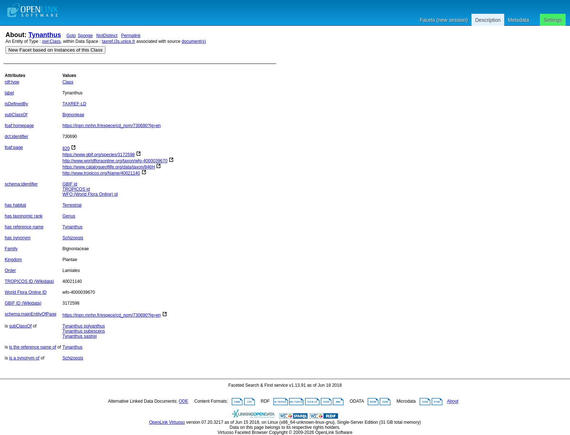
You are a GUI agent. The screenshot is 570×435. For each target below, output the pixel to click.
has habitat (15, 205)
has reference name (24, 226)
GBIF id (70, 184)
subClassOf (16, 114)
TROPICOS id (76, 189)
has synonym (18, 237)
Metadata (518, 20)
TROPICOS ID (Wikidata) (29, 281)
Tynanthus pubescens (84, 331)
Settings (552, 20)
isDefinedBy (16, 103)
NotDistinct (106, 35)
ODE (183, 401)
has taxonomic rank (24, 216)
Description (488, 20)
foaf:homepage (19, 125)
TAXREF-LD (75, 103)
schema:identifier (21, 184)
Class (68, 82)
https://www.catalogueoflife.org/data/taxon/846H (109, 167)
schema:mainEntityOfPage (30, 314)
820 (66, 148)
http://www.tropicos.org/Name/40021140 (101, 173)
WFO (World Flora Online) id (90, 194)
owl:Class (51, 41)
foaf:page (14, 147)
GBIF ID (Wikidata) (23, 303)
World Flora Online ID (26, 292)
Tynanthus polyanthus (84, 326)
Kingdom (13, 259)
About (452, 401)
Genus (69, 216)
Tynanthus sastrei (80, 336)
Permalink (130, 35)
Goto (71, 35)
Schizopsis (73, 237)
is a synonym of (24, 358)
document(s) (194, 41)
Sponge (85, 35)
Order (10, 270)
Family (11, 248)
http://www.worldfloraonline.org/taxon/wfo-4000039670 (115, 160)
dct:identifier (16, 136)
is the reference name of (32, 347)
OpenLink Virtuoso (167, 422)
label (9, 92)
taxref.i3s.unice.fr (118, 41)
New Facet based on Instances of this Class (55, 50)
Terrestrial (72, 205)
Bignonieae (73, 114)
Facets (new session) (444, 20)
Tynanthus (44, 34)
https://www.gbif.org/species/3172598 (99, 154)
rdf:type (12, 82)
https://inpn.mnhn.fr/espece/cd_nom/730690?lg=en (112, 125)
